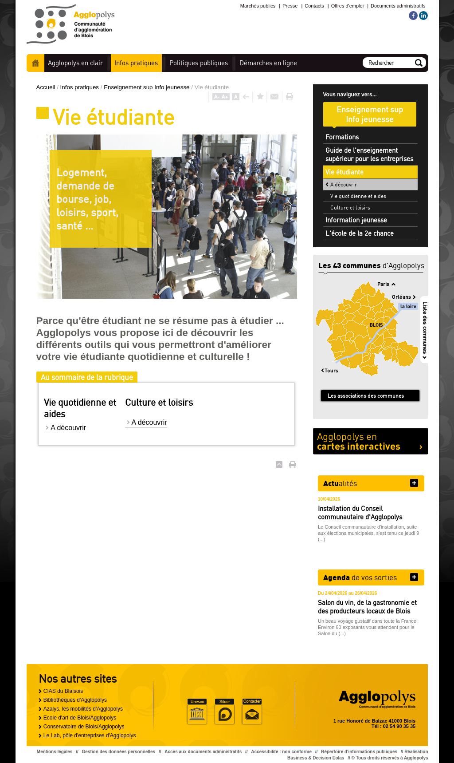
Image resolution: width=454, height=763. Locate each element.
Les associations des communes (366, 395)
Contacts (314, 5)
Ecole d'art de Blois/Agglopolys (79, 718)
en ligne (268, 63)
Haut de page (279, 464)
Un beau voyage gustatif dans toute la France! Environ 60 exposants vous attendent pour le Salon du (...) (368, 627)
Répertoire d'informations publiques (359, 751)
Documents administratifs (398, 5)
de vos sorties (360, 577)
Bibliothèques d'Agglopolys (75, 700)
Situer (224, 712)
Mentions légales (55, 751)
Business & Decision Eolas (315, 757)
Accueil (35, 63)
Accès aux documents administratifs (203, 751)
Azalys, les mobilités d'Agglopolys (83, 709)
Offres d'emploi (347, 5)
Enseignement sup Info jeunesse (147, 87)
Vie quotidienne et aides (358, 196)
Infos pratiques (80, 87)
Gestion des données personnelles (119, 751)
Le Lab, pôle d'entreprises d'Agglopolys (89, 735)
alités (340, 483)
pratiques (136, 63)
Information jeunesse (356, 220)
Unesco (196, 712)
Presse (289, 5)
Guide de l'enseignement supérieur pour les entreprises (369, 154)
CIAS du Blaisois (63, 691)
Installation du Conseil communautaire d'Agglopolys (360, 512)
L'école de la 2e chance (359, 233)
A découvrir (68, 427)
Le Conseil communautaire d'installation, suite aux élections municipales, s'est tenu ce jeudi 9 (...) (368, 533)
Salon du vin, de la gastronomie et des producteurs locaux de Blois (367, 606)
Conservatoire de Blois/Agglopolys (84, 726)
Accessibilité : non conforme (281, 751)
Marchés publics (257, 5)
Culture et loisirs (350, 207)
